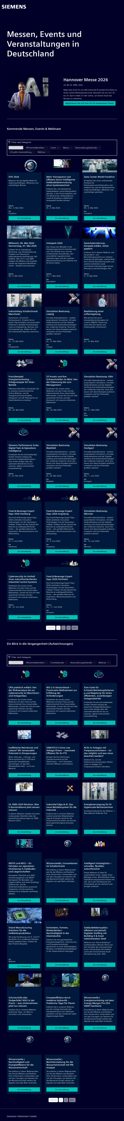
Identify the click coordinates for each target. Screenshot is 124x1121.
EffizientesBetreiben (36, 147)
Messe (67, 147)
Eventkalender (59, 662)
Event (55, 147)
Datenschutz (23, 1116)
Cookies (33, 1116)
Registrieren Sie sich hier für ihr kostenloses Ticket (90, 104)
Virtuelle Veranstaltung (22, 152)
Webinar (43, 152)
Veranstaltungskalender (87, 147)
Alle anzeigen (16, 147)
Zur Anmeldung (24, 218)
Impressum (11, 1116)
